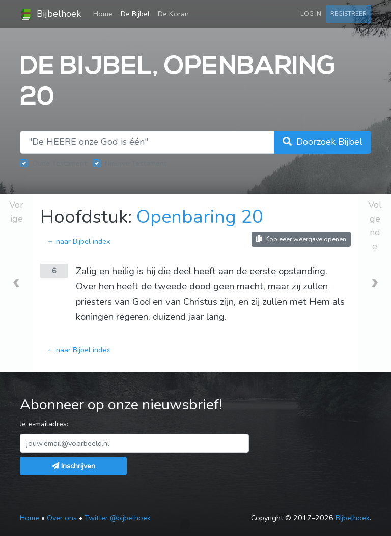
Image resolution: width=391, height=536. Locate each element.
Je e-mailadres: (44, 424)
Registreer (348, 13)
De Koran (173, 14)
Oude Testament (59, 163)
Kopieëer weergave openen (301, 238)
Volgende (375, 225)
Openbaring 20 (199, 216)
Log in (310, 13)
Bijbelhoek (50, 14)
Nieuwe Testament (135, 163)
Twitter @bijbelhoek (118, 518)
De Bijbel (135, 14)
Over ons (62, 518)
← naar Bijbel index (78, 241)
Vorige (16, 212)
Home (105, 13)
